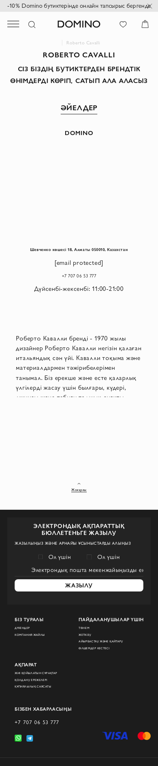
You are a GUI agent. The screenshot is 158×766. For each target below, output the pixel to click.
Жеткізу (88, 619)
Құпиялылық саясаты (41, 679)
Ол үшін (59, 526)
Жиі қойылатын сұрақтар (44, 662)
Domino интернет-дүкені (58, 42)
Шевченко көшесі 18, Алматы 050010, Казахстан (79, 255)
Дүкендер (25, 611)
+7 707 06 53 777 (79, 290)
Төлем (86, 611)
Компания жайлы (36, 619)
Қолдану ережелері (37, 670)
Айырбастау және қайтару (111, 627)
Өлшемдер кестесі (100, 636)
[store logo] (79, 24)
